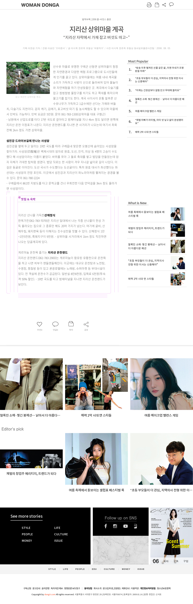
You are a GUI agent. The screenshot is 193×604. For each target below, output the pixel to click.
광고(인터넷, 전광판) (111, 588)
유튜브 (125, 526)
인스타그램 (115, 526)
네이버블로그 (135, 526)
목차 (165, 561)
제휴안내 (125, 588)
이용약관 (135, 588)
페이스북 (106, 526)
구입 (185, 561)
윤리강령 (45, 588)
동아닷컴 (88, 588)
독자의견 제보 (57, 588)
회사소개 (97, 588)
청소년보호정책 (163, 588)
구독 (175, 561)
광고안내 (36, 588)
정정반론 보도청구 (72, 588)
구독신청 (27, 588)
